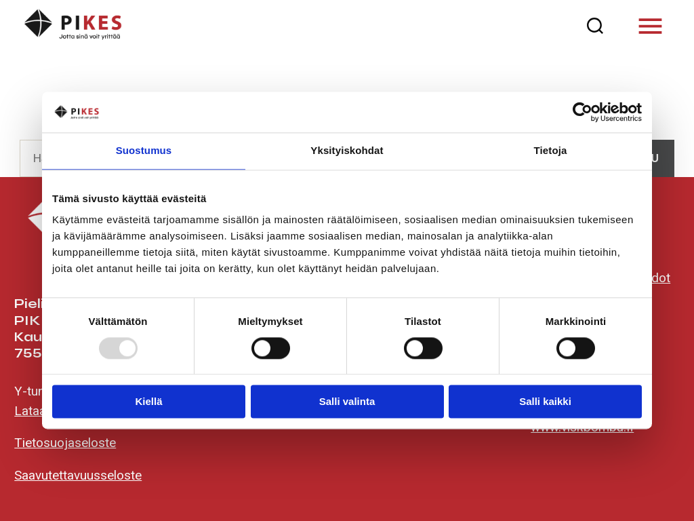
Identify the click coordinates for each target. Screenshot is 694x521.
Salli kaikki (545, 402)
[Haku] (595, 26)
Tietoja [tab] (550, 150)
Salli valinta (347, 402)
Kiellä (148, 402)
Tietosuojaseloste (65, 442)
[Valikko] (650, 26)
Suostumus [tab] (144, 150)
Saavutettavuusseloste (78, 475)
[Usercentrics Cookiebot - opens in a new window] (582, 112)
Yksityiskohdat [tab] (346, 150)
